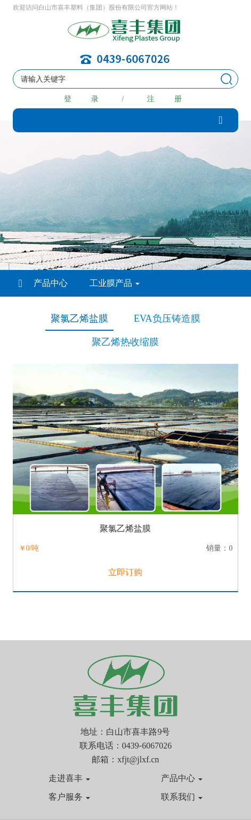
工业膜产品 (115, 283)
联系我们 (182, 796)
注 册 (167, 99)
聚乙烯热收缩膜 (125, 342)
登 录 (84, 99)
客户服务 (69, 796)
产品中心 (51, 283)
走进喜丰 (69, 778)
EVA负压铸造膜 (167, 319)
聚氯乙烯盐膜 (79, 319)
